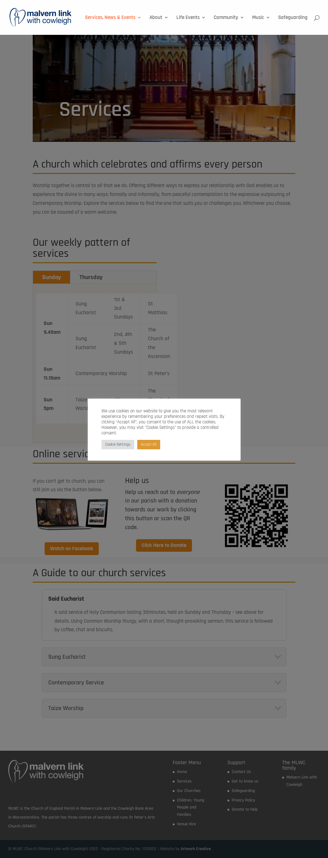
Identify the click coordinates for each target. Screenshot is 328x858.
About (155, 18)
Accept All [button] (149, 444)
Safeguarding (293, 18)
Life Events (188, 18)
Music (258, 18)
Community (226, 18)
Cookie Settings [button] (118, 444)
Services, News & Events (110, 18)
